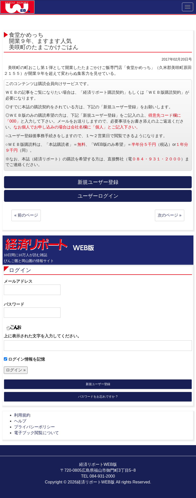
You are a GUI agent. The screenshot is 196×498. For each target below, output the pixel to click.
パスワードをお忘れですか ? (97, 396)
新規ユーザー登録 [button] (98, 182)
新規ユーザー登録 (98, 384)
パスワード (32, 310)
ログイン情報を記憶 (24, 359)
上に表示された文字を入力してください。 (42, 336)
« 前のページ (26, 215)
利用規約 (22, 415)
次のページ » (169, 215)
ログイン (20, 270)
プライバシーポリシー (34, 427)
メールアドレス (32, 287)
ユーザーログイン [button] (98, 196)
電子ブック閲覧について (36, 433)
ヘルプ (20, 421)
